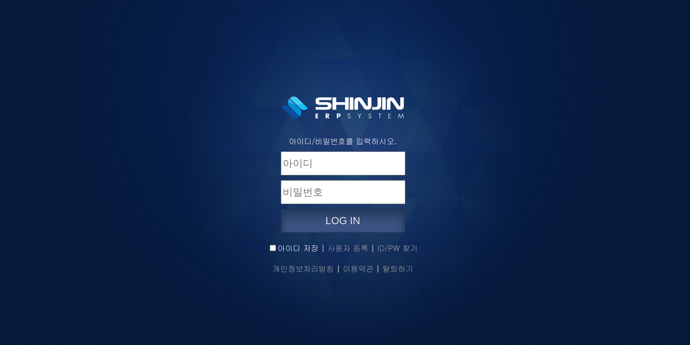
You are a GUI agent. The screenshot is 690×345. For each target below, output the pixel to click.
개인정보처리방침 (303, 268)
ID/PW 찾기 (397, 247)
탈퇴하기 (397, 268)
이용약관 (358, 268)
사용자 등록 (347, 247)
